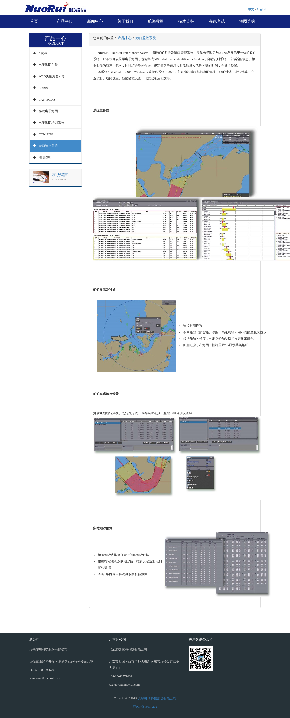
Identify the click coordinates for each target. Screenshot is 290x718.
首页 (34, 21)
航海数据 (156, 21)
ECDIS (43, 88)
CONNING (46, 134)
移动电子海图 (48, 111)
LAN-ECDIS (47, 99)
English (262, 9)
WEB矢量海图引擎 (52, 76)
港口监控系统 (48, 146)
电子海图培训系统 (51, 123)
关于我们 (125, 21)
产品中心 (64, 21)
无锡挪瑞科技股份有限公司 (157, 698)
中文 (251, 9)
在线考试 (217, 21)
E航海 (43, 53)
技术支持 (186, 21)
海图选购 (247, 21)
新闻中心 (95, 21)
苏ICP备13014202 (145, 706)
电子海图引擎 (48, 65)
